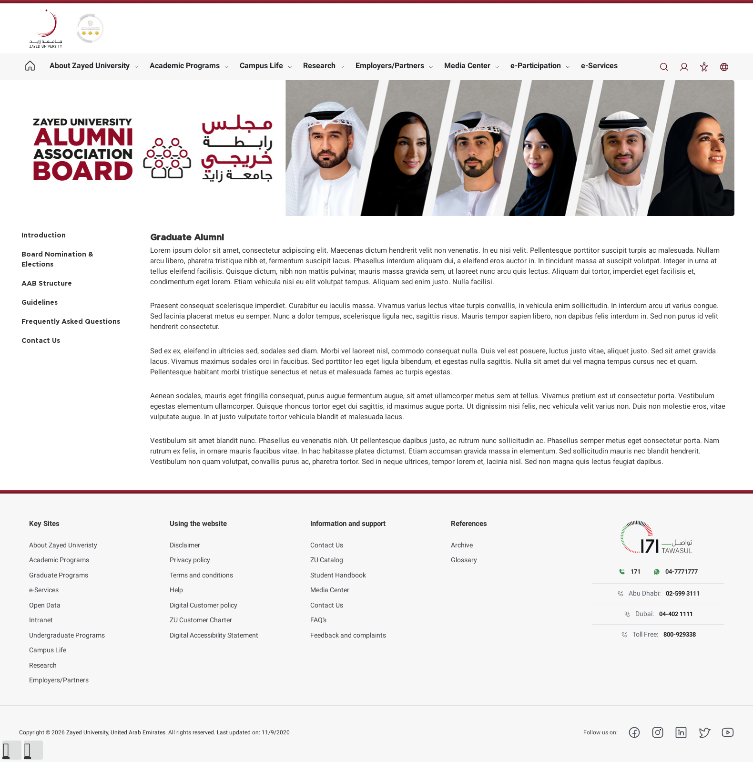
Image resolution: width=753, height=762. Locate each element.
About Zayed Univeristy (63, 537)
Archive (462, 537)
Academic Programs (185, 65)
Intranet (41, 613)
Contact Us (40, 341)
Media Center (467, 65)
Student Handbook (338, 567)
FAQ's (318, 613)
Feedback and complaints (348, 627)
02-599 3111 (682, 593)
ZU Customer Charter (201, 613)
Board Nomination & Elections (57, 259)
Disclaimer (185, 537)
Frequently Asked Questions (70, 322)
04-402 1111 (676, 614)
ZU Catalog (326, 552)
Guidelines (39, 302)
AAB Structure (46, 283)
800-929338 (679, 634)
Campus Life (261, 65)
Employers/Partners (390, 65)
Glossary (464, 552)
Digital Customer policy (203, 597)
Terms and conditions (201, 567)
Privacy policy (190, 552)
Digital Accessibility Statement (214, 627)
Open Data (45, 597)
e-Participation (535, 65)
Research (319, 65)
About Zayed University (90, 65)
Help (176, 583)
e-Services (599, 65)
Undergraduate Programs (67, 627)
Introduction (43, 235)
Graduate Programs (58, 567)
